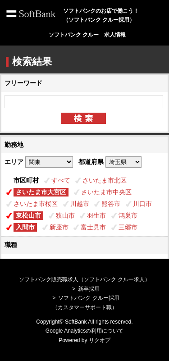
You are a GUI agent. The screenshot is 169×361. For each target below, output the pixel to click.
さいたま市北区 (104, 180)
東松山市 (28, 215)
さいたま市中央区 (106, 192)
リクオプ (99, 340)
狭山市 (65, 215)
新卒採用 (89, 289)
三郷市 (128, 227)
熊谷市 (110, 203)
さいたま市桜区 (36, 203)
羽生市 (96, 215)
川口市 (142, 203)
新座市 (59, 227)
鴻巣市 (128, 215)
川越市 (79, 203)
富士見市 (93, 227)
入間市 (25, 227)
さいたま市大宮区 (41, 192)
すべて (60, 180)
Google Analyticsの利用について (84, 331)
